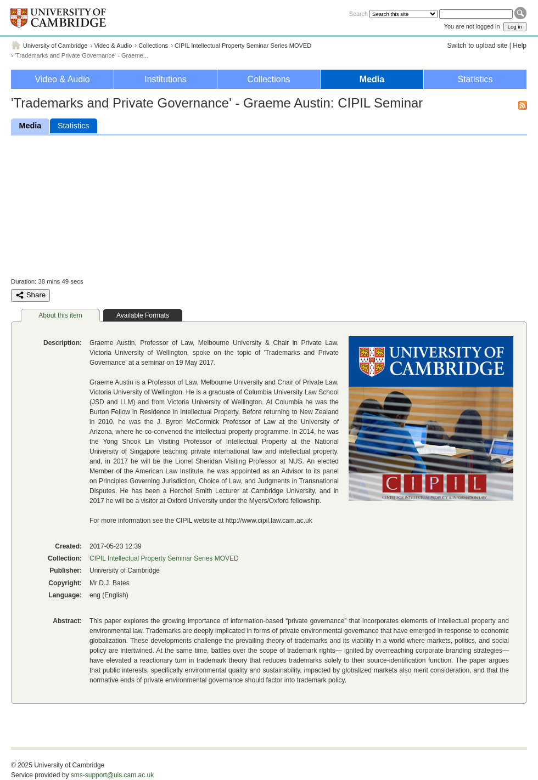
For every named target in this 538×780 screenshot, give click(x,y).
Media (372, 79)
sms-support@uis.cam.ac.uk (112, 775)
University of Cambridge (55, 45)
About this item (60, 315)
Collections (153, 45)
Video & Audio (113, 45)
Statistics (474, 79)
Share (30, 295)
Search (358, 13)
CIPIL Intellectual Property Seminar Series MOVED (243, 45)
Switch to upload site (477, 45)
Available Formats (142, 315)
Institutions (165, 79)
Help (519, 45)
